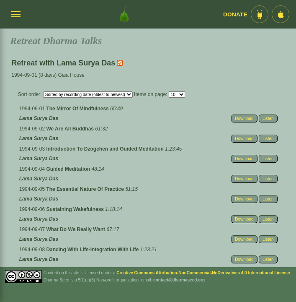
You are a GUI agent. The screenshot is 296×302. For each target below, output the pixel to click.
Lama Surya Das (38, 118)
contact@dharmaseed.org (179, 280)
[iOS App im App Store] (280, 14)
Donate (235, 14)
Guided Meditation (68, 169)
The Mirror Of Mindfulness (78, 109)
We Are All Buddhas (70, 129)
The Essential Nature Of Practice (85, 189)
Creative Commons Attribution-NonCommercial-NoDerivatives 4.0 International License (203, 273)
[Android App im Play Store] (259, 14)
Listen (268, 118)
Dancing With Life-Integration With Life (93, 250)
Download (244, 118)
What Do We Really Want (76, 229)
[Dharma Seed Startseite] (124, 14)
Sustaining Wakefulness (75, 209)
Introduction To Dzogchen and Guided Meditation (105, 149)
